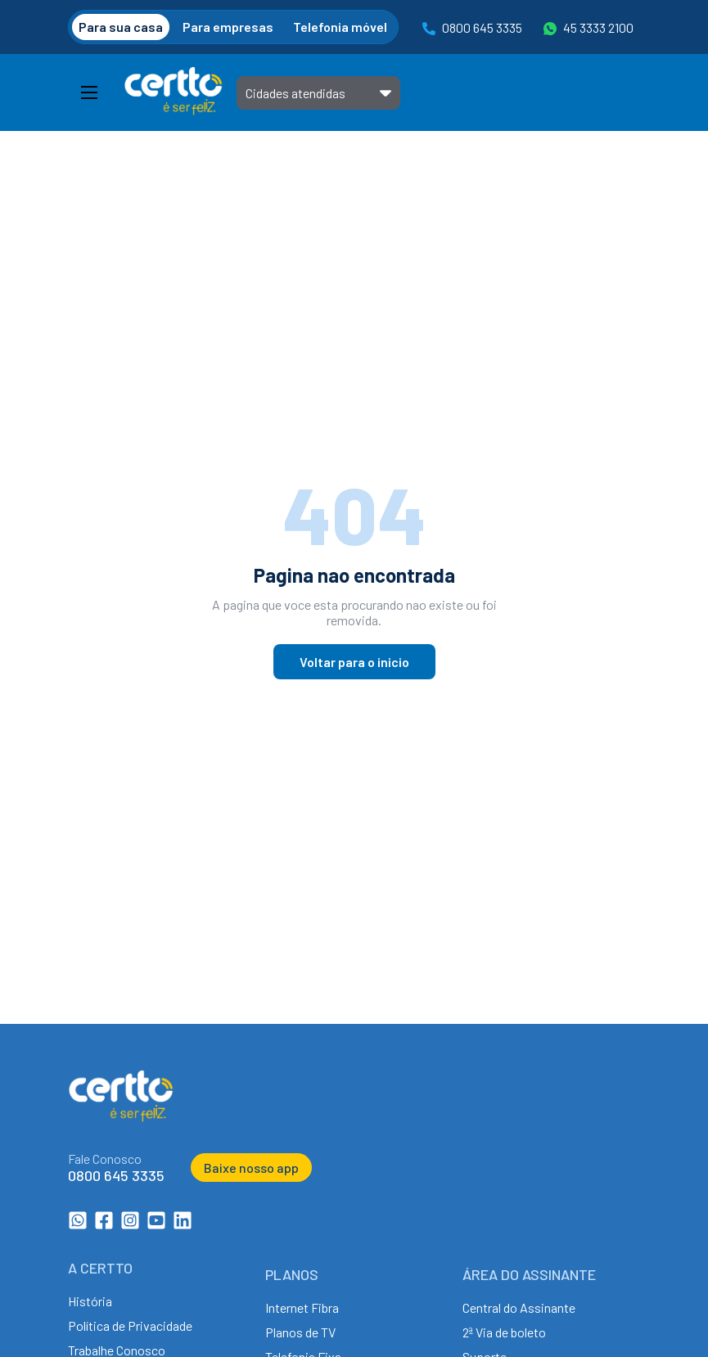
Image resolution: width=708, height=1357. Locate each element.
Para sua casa (121, 26)
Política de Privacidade (130, 1325)
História (90, 1301)
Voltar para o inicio (354, 661)
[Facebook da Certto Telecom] (104, 1225)
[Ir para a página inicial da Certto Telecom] (173, 92)
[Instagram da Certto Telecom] (130, 1225)
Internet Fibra (302, 1307)
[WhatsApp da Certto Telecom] (78, 1225)
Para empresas (228, 26)
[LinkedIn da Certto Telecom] (182, 1225)
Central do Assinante (518, 1307)
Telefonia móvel (340, 26)
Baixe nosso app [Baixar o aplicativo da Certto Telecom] (251, 1167)
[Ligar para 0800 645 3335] (116, 1167)
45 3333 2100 (588, 28)
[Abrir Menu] (89, 92)
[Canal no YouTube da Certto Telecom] (156, 1225)
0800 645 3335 (472, 28)
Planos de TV (300, 1332)
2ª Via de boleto (504, 1332)
